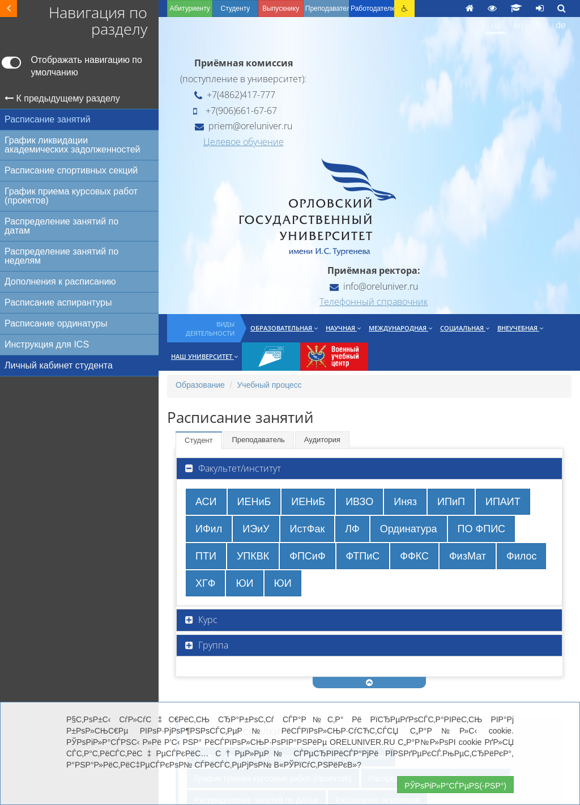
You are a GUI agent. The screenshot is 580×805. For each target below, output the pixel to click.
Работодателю (372, 8)
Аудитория (322, 439)
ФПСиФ (307, 556)
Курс (207, 619)
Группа (212, 645)
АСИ (206, 501)
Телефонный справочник (373, 301)
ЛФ (352, 529)
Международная (400, 328)
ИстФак (307, 529)
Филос (521, 556)
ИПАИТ (503, 501)
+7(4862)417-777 (234, 94)
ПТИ (205, 556)
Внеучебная (520, 328)
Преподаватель (258, 439)
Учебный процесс (269, 384)
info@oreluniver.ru (374, 286)
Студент (199, 440)
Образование (200, 384)
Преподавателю (327, 8)
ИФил (208, 529)
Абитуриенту (189, 8)
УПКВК (253, 556)
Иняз (405, 501)
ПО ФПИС (482, 529)
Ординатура (408, 529)
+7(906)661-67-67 (235, 110)
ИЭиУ (255, 529)
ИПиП (451, 501)
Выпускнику (280, 8)
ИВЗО (359, 501)
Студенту (235, 8)
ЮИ (244, 583)
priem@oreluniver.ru (243, 126)
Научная (343, 328)
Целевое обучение (243, 141)
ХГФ (205, 583)
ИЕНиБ (254, 501)
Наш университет (204, 356)
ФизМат (467, 556)
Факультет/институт (238, 468)
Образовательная (284, 328)
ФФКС (414, 556)
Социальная (464, 328)
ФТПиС (363, 556)
